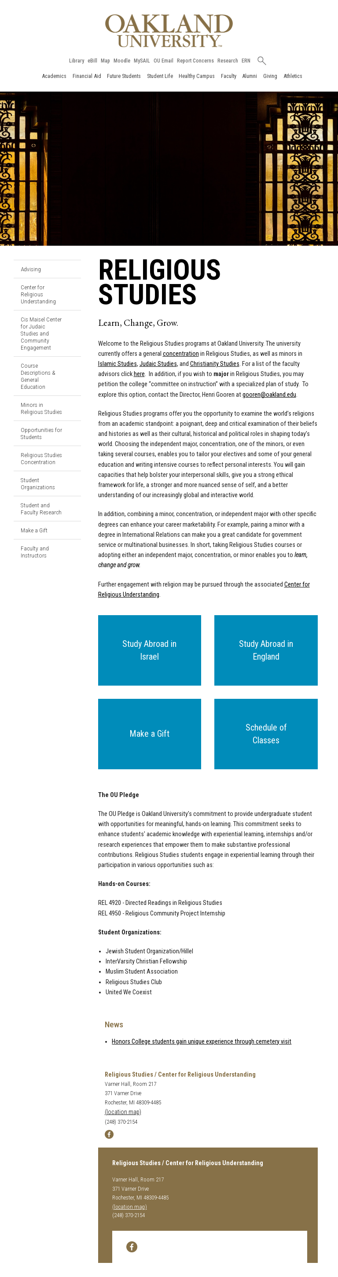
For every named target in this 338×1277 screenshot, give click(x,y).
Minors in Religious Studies (41, 408)
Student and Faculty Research (41, 509)
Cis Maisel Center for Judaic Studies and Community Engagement (41, 333)
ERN (246, 61)
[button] (150, 650)
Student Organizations (38, 483)
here (139, 374)
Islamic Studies (117, 364)
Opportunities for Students (41, 433)
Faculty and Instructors (35, 552)
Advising (31, 269)
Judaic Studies (158, 364)
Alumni (249, 76)
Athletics (292, 76)
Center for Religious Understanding (38, 294)
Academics (54, 76)
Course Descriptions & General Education (38, 376)
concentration (181, 354)
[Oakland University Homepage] (169, 30)
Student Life (160, 76)
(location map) (123, 1112)
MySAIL (142, 61)
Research (227, 61)
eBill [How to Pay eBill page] (92, 61)
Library (76, 61)
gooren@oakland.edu (269, 395)
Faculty (228, 76)
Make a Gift (34, 530)
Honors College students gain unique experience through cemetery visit (201, 1041)
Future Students (124, 76)
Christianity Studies (214, 364)
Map (105, 61)
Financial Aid (87, 76)
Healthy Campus (197, 76)
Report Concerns (195, 61)
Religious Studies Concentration (41, 458)
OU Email (163, 61)
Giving (270, 76)
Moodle (122, 61)
